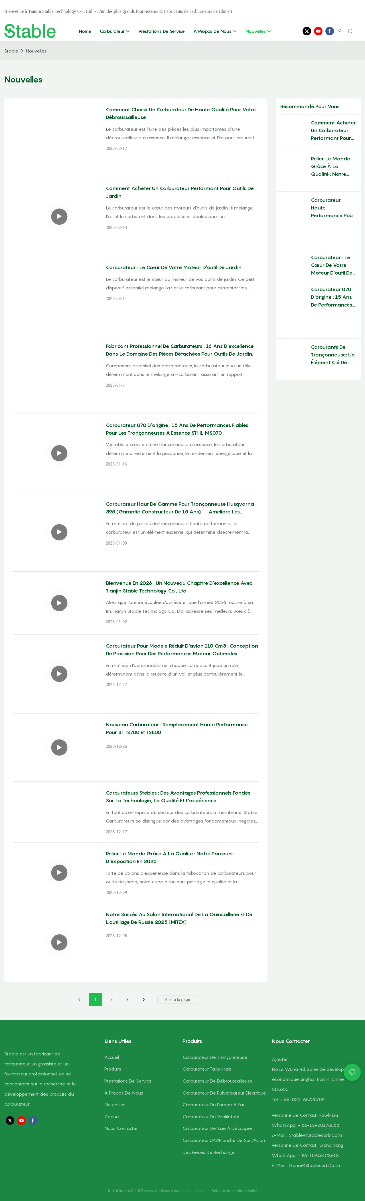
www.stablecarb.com (163, 1190)
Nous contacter (121, 1128)
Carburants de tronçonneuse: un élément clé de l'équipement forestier (333, 347)
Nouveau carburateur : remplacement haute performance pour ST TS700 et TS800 (177, 728)
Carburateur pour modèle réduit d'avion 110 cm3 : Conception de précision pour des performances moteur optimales (182, 649)
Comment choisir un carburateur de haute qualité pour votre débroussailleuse (181, 113)
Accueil (111, 1057)
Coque (111, 1116)
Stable (11, 51)
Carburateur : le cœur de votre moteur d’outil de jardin (174, 267)
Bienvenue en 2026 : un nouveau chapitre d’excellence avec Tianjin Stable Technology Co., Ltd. (179, 587)
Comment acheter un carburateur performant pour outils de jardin (180, 192)
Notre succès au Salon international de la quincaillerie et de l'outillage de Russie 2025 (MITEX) (179, 918)
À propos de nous (123, 1093)
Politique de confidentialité (233, 1190)
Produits (112, 1069)
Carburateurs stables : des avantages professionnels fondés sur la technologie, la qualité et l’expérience (178, 796)
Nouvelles (36, 51)
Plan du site (195, 1190)
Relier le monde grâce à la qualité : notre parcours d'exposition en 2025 (169, 857)
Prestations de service (128, 1081)
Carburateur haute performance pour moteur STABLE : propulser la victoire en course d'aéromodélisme (333, 205)
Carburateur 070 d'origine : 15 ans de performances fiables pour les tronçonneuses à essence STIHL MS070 (177, 429)
